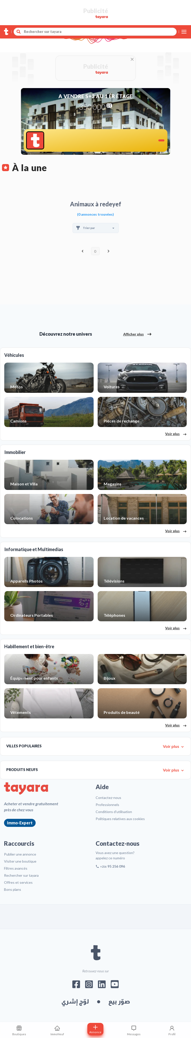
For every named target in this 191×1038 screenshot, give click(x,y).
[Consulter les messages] (134, 1030)
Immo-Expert (20, 822)
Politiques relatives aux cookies (120, 819)
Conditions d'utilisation (114, 812)
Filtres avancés (15, 868)
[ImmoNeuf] (57, 1030)
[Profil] (172, 1030)
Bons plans (12, 889)
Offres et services (18, 882)
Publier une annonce (20, 854)
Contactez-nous (108, 797)
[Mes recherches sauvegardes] (19, 1030)
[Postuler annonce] (95, 1029)
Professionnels (107, 804)
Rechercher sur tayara (21, 875)
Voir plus (176, 434)
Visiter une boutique (20, 861)
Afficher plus (137, 334)
